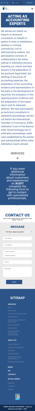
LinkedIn (10, 389)
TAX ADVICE (12, 311)
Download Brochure (16, 362)
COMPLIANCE (12, 328)
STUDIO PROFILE (13, 344)
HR (9, 371)
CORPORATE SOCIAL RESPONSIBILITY (15, 358)
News (10, 367)
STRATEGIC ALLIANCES (16, 347)
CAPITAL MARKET (14, 325)
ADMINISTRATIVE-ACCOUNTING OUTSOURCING (14, 333)
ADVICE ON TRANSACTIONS (17, 314)
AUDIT (10, 307)
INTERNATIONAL (13, 354)
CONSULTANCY (13, 317)
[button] (32, 8)
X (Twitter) (11, 386)
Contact (12, 374)
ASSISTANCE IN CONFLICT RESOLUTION (17, 321)
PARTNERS (11, 351)
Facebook (11, 383)
